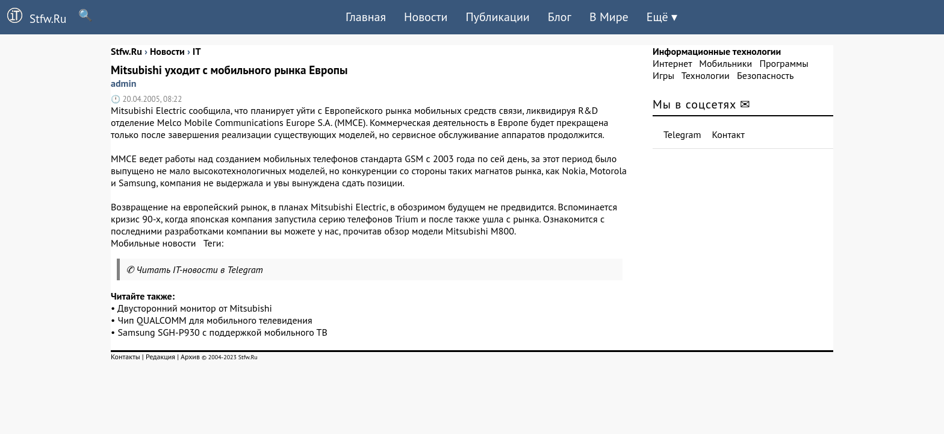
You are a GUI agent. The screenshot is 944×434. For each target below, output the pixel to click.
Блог (559, 17)
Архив (190, 356)
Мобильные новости (153, 243)
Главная (366, 17)
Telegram (682, 134)
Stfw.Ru (33, 17)
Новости (425, 17)
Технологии (706, 75)
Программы (783, 63)
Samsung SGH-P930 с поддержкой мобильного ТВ (223, 332)
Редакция (160, 356)
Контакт (728, 134)
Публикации (497, 17)
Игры (663, 75)
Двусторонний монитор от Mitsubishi (194, 308)
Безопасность (765, 75)
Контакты (125, 356)
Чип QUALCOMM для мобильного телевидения (215, 320)
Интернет (672, 63)
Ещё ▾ (662, 17)
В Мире (609, 17)
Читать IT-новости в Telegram (199, 269)
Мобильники (725, 63)
